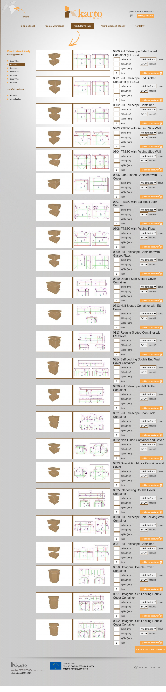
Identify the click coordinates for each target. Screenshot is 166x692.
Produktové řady (82, 26)
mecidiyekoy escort (94, 687)
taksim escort (42, 687)
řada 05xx (14, 72)
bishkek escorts (83, 689)
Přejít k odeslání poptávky (150, 650)
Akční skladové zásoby (113, 26)
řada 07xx (14, 79)
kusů (120, 73)
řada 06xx (14, 75)
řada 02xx (14, 61)
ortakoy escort (55, 687)
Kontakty (139, 26)
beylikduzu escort (29, 687)
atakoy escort (121, 687)
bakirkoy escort (134, 687)
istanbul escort (6, 687)
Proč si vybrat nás (54, 26)
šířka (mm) (122, 64)
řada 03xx (14, 65)
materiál (148, 64)
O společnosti (27, 26)
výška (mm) (123, 68)
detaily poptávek (145, 16)
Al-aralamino (15, 99)
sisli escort (17, 687)
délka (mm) (122, 59)
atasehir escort (147, 687)
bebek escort (79, 687)
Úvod (26, 16)
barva (151, 59)
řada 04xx (14, 68)
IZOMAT (13, 95)
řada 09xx (14, 82)
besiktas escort (67, 687)
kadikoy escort (160, 687)
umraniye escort (108, 687)
